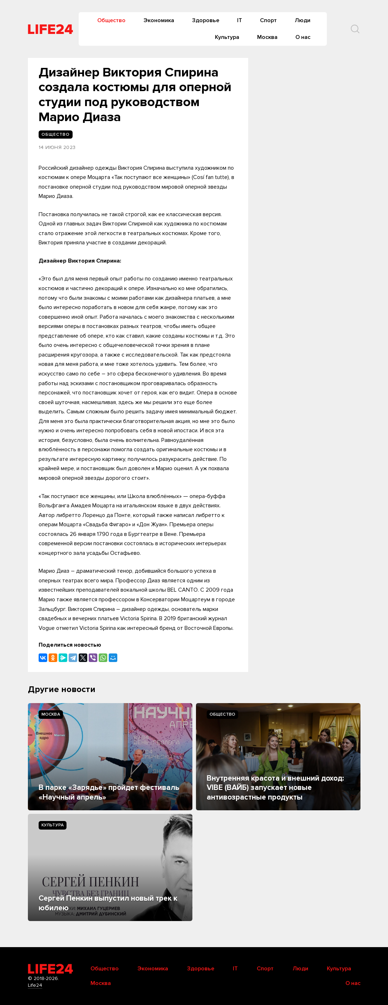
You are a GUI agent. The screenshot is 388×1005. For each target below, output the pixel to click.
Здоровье (205, 20)
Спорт (268, 20)
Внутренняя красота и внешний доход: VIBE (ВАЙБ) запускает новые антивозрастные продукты (275, 788)
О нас (302, 37)
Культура (227, 37)
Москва (267, 37)
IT (239, 20)
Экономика (158, 20)
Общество (111, 20)
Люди (302, 20)
